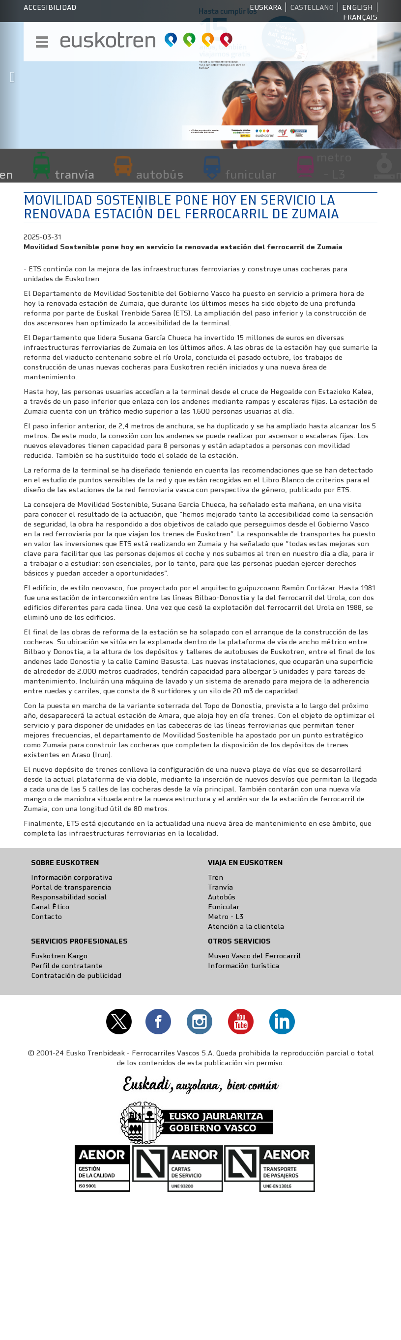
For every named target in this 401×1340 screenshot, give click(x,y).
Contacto (46, 916)
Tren (215, 877)
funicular (251, 174)
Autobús (221, 897)
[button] (10, 74)
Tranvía (220, 887)
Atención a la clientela (246, 926)
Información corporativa (72, 877)
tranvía (74, 174)
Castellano (312, 7)
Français (360, 17)
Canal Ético (50, 906)
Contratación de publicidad (76, 975)
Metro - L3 (225, 916)
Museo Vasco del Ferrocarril (254, 955)
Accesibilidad (50, 7)
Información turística (243, 965)
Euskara (266, 7)
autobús (159, 174)
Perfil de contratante (67, 965)
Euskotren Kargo (59, 955)
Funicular (223, 906)
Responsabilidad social (69, 897)
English (357, 7)
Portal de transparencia (71, 887)
